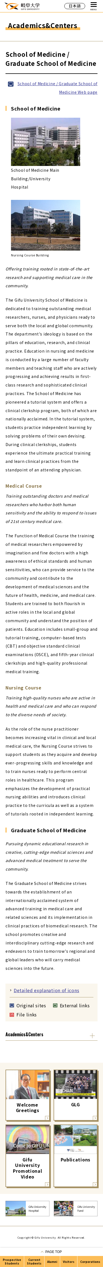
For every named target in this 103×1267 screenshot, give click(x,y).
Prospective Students (12, 1261)
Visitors (68, 1262)
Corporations (90, 1262)
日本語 (75, 6)
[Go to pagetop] (51, 1252)
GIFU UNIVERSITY (22, 6)
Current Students (34, 1261)
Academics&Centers (24, 1034)
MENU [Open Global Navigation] (93, 6)
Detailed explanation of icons (46, 990)
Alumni (52, 1262)
